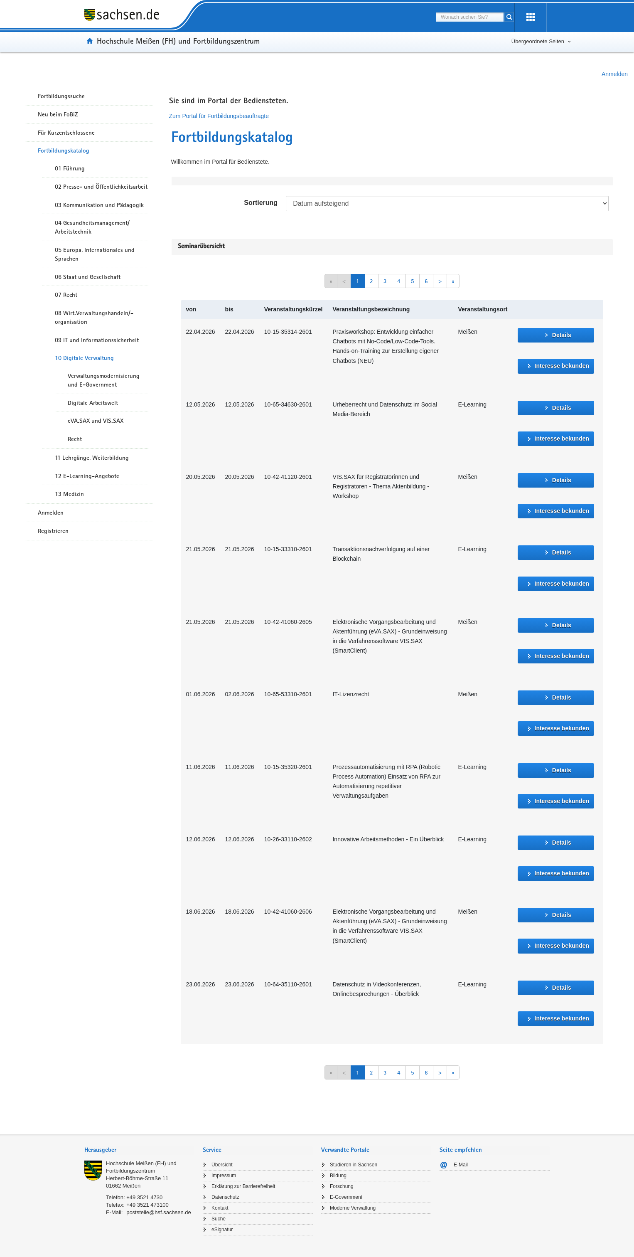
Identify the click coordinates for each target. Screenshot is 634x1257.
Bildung (338, 1175)
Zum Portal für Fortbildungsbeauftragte (219, 116)
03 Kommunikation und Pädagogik (99, 205)
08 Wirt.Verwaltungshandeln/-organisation (94, 317)
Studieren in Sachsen (353, 1165)
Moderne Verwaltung (353, 1208)
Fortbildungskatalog (63, 150)
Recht (75, 439)
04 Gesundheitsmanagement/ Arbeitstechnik (92, 227)
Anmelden (615, 74)
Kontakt (220, 1208)
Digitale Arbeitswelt (93, 403)
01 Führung (70, 168)
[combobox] (469, 17)
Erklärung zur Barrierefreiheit (243, 1186)
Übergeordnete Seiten (537, 41)
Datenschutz (225, 1197)
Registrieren (53, 531)
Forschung (342, 1186)
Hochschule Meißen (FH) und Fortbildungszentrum (178, 41)
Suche (218, 1219)
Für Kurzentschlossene (66, 132)
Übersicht (222, 1165)
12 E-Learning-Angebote (87, 476)
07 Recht (66, 294)
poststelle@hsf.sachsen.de (158, 1212)
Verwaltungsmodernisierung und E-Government (104, 380)
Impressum (223, 1175)
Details (561, 335)
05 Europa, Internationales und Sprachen (95, 254)
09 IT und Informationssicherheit (97, 340)
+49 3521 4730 (144, 1197)
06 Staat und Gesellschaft (87, 277)
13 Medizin (69, 494)
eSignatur (222, 1229)
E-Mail (461, 1165)
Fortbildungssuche (61, 96)
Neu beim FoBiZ (58, 114)
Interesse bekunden (562, 365)
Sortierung (261, 202)
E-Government (346, 1197)
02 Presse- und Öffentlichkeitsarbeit (101, 186)
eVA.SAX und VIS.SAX (95, 420)
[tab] (139, 1150)
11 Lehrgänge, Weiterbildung (92, 457)
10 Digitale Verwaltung (84, 358)
